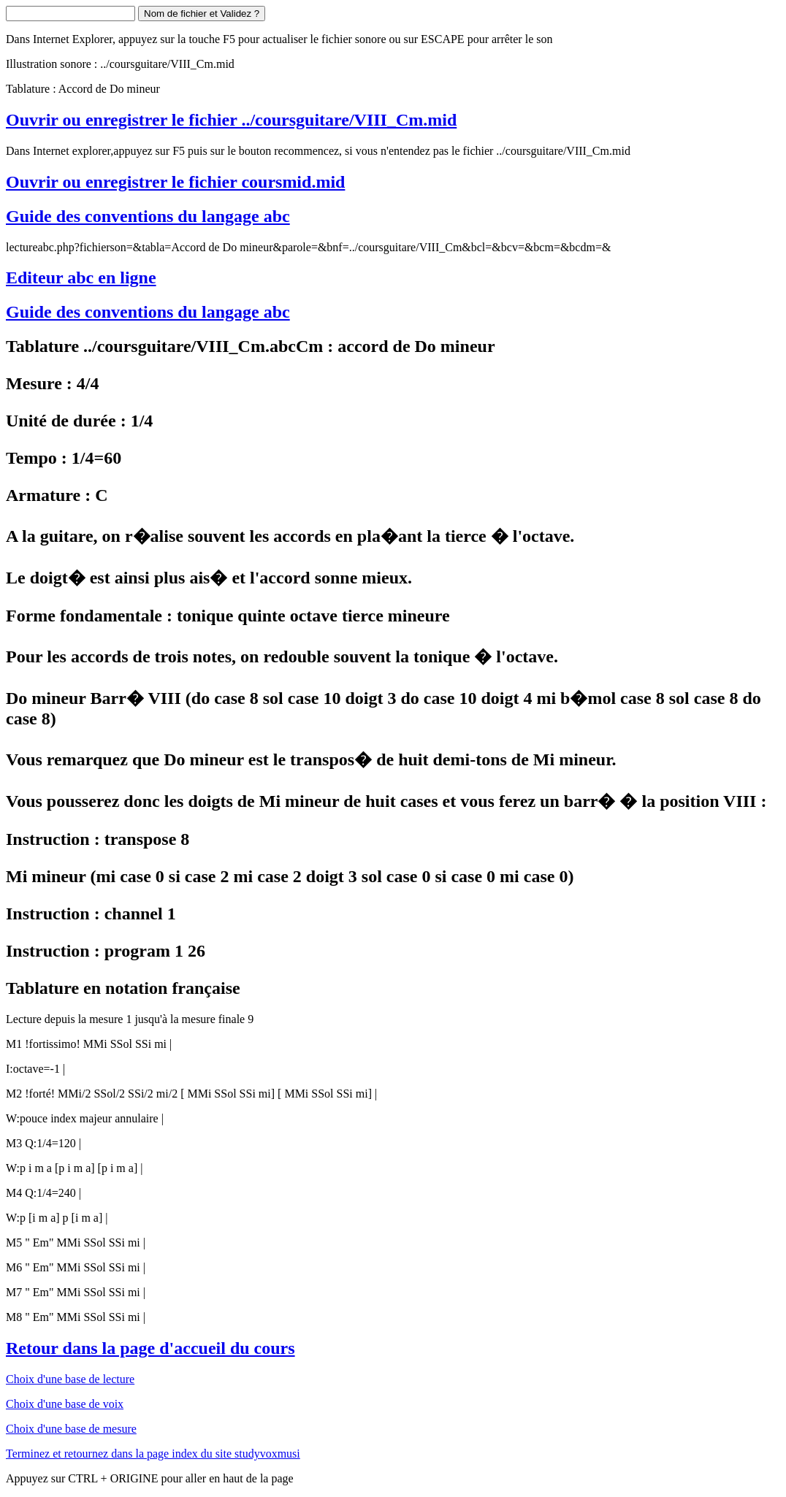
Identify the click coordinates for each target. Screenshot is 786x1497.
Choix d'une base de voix (64, 1404)
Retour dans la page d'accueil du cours (150, 1348)
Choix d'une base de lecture (70, 1379)
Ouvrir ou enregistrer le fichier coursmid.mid (175, 181)
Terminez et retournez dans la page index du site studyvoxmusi (153, 1453)
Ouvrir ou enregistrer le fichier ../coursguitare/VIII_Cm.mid (231, 119)
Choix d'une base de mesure (71, 1429)
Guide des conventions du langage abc (148, 216)
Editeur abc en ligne (81, 277)
